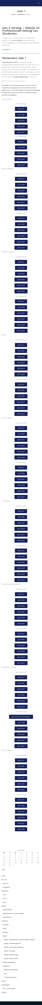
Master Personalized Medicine (14, 947)
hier (9, 49)
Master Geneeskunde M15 (12, 943)
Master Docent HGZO (11, 958)
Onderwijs (4, 921)
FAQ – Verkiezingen (9, 988)
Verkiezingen (5, 985)
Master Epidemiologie (11, 955)
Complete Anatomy (10, 977)
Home (3, 876)
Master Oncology (9, 951)
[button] (21, 109)
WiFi (5, 973)
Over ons (4, 880)
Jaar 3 (5, 902)
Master (5, 936)
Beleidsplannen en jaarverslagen (13, 913)
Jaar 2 (5, 898)
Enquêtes (6, 924)
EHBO (4, 928)
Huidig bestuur (7, 909)
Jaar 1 (5, 894)
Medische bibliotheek (11, 970)
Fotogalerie (6, 887)
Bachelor (6, 932)
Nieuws (3, 981)
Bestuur (3, 906)
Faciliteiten (6, 966)
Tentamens (5, 891)
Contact (3, 992)
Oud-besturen (7, 917)
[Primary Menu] (39, 3)
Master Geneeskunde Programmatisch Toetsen (19, 939)
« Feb (3, 870)
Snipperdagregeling (9, 962)
